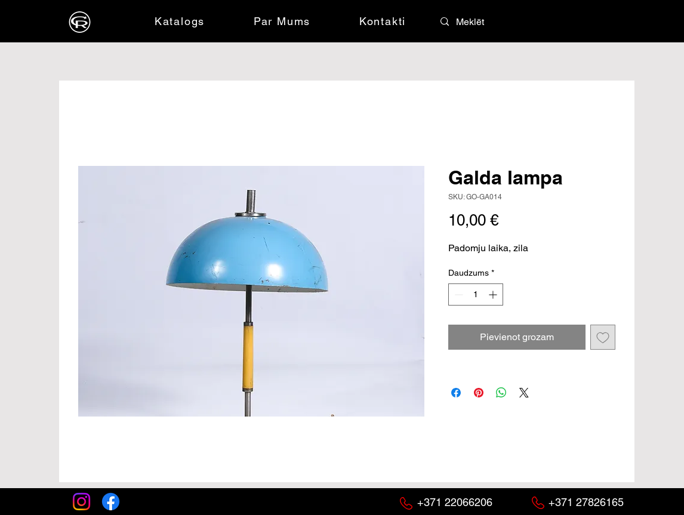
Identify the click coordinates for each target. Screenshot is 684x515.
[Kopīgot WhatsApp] (501, 393)
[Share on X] (524, 393)
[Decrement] (457, 294)
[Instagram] (81, 501)
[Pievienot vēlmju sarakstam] (602, 337)
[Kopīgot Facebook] (456, 393)
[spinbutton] (475, 294)
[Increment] (493, 294)
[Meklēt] (482, 22)
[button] (543, 21)
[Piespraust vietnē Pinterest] (479, 393)
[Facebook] (110, 501)
